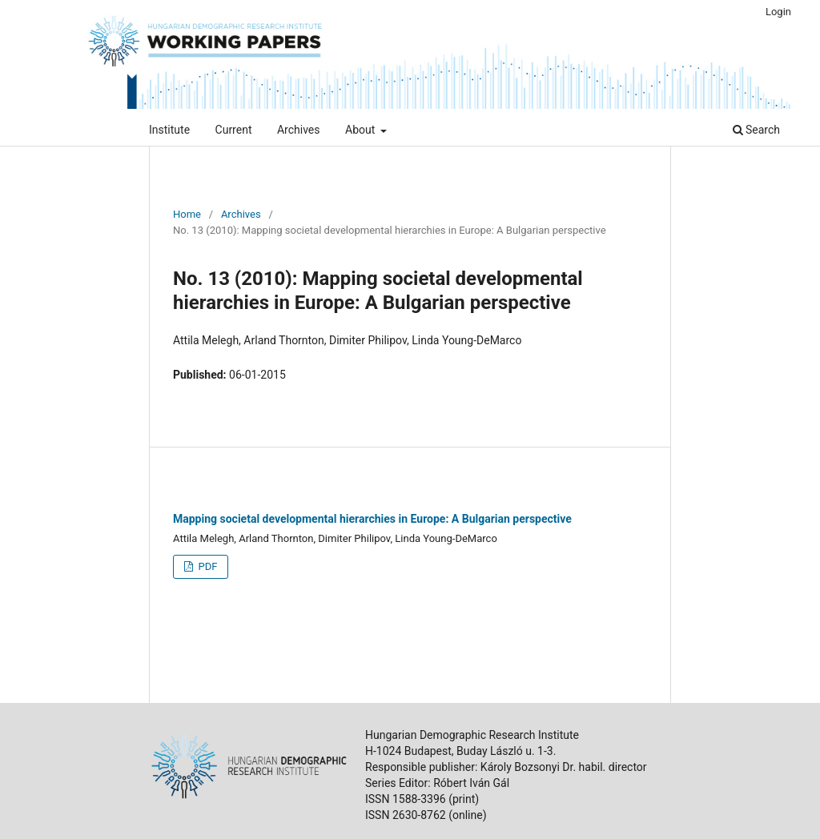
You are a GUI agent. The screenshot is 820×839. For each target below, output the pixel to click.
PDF (206, 566)
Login (778, 12)
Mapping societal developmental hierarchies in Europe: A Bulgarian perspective (372, 518)
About (361, 129)
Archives (298, 129)
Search (756, 129)
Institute (169, 129)
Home (187, 214)
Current (233, 129)
